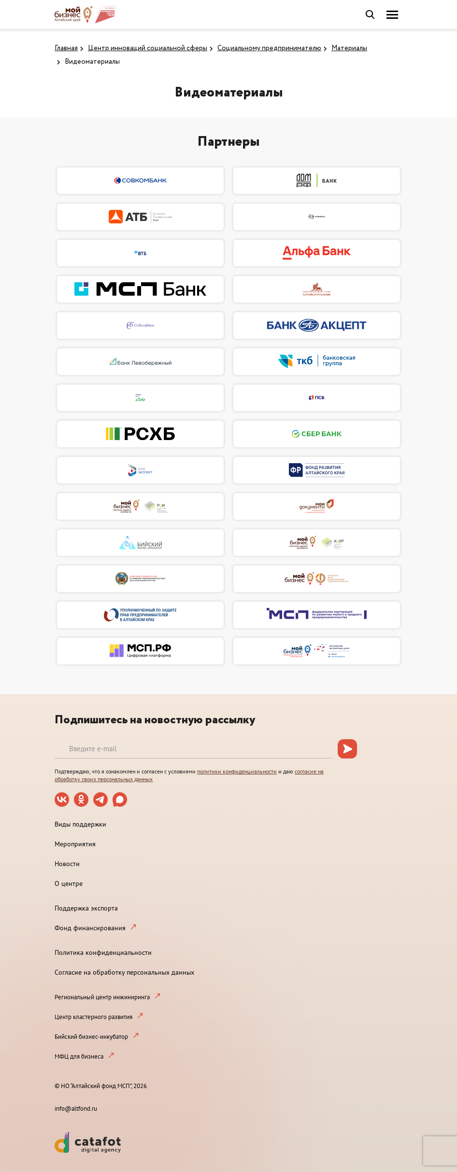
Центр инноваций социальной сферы (147, 48)
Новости (67, 863)
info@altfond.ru (76, 1108)
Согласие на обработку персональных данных (124, 972)
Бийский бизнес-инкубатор (91, 1037)
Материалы (349, 48)
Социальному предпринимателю (269, 48)
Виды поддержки (80, 824)
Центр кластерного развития (93, 1017)
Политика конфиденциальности (103, 952)
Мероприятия (75, 844)
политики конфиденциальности (237, 771)
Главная (66, 48)
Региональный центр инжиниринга (102, 997)
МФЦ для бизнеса (79, 1056)
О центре (69, 883)
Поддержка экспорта (86, 908)
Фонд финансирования (90, 928)
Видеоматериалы (92, 62)
